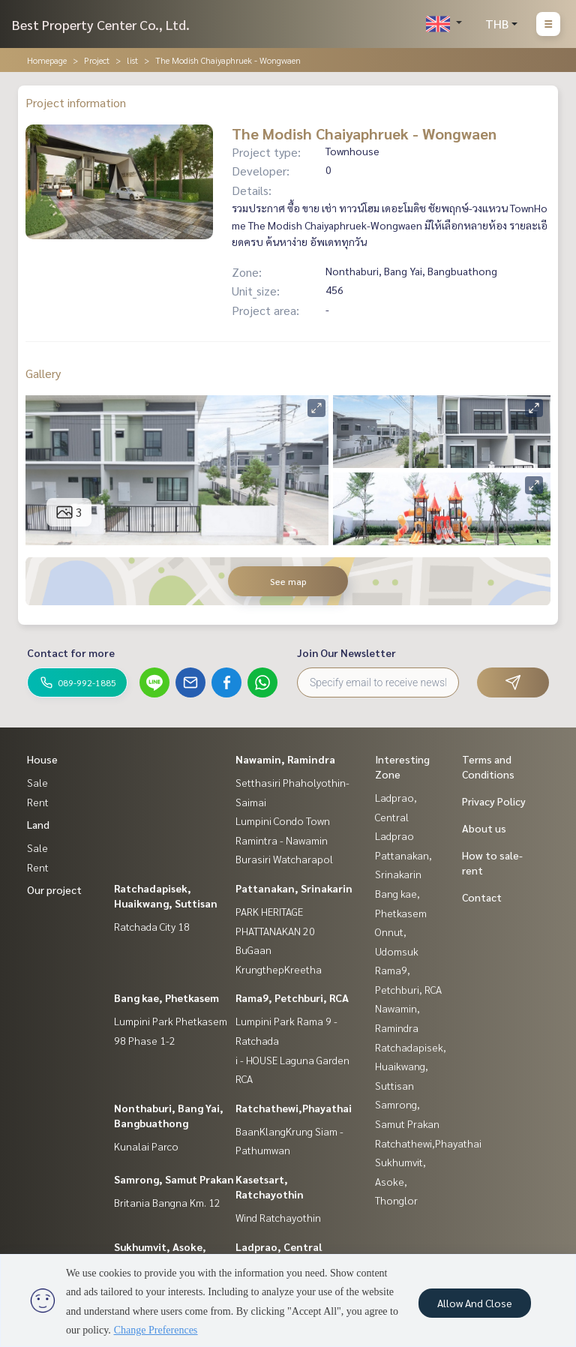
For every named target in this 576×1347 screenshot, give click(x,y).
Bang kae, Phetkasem (166, 997)
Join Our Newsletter (346, 652)
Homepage (47, 60)
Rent (38, 801)
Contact (482, 897)
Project (97, 60)
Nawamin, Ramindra (285, 759)
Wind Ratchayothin (278, 1217)
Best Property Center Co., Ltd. (101, 24)
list (132, 60)
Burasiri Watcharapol (284, 859)
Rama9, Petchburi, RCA (292, 997)
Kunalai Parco (146, 1146)
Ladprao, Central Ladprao (396, 816)
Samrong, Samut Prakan (174, 1179)
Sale (37, 782)
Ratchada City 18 (152, 926)
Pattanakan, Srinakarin (294, 888)
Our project (54, 889)
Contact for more (71, 652)
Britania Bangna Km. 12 (167, 1202)
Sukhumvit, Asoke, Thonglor (400, 1181)
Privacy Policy (494, 801)
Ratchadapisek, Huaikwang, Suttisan (410, 1066)
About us (484, 828)
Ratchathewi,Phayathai (294, 1107)
